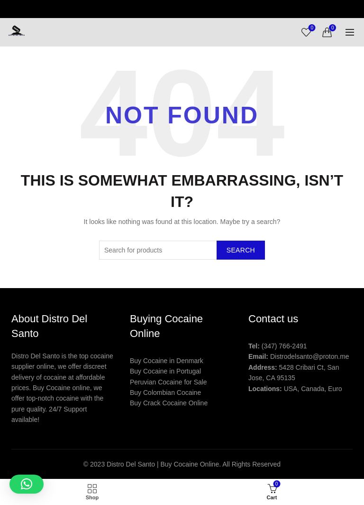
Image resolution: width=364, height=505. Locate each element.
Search (241, 250)
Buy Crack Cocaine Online (169, 403)
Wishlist (311, 28)
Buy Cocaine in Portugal (165, 371)
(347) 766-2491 (284, 346)
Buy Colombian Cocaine (165, 392)
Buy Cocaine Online (189, 464)
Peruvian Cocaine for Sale (168, 382)
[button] (26, 484)
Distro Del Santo (132, 464)
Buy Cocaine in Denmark (166, 361)
